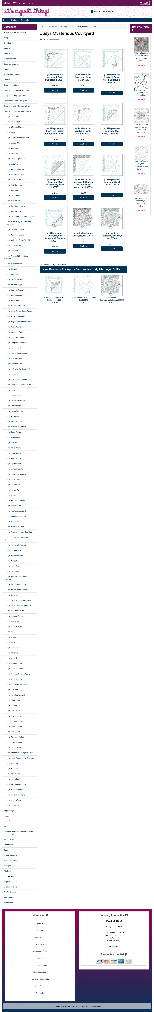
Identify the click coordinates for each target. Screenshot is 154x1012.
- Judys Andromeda (11, 153)
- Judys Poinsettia (11, 561)
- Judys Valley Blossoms (13, 742)
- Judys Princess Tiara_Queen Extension (15, 578)
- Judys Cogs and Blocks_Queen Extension (16, 257)
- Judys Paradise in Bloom (14, 527)
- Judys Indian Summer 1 (14, 448)
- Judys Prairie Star (11, 566)
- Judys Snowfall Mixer (13, 627)
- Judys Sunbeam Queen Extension (17, 674)
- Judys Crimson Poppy (13, 285)
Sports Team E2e (10, 861)
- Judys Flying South (12, 390)
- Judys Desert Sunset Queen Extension (19, 311)
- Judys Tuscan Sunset (13, 727)
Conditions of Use (40, 951)
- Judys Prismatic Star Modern (16, 590)
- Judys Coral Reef (11, 274)
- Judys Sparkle (10, 632)
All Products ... (9, 903)
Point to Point (9, 845)
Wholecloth (8, 871)
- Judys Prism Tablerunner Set (15, 584)
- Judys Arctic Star (11, 164)
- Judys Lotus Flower (12, 485)
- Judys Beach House (12, 180)
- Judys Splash (10, 637)
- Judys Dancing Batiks (13, 295)
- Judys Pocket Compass (14, 556)
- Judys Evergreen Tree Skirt (15, 343)
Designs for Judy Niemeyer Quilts (60, 27)
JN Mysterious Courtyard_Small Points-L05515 (112, 182)
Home (7, 3)
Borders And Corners (12, 75)
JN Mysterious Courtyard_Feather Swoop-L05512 (83, 131)
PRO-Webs (97, 1006)
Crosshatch (8, 43)
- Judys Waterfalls (11, 769)
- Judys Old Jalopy (11, 521)
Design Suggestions (11, 85)
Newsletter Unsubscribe (40, 979)
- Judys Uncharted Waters (14, 737)
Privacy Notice (40, 944)
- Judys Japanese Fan (12, 464)
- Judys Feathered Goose (14, 358)
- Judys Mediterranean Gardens (16, 511)
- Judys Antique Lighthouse (14, 159)
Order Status (40, 986)
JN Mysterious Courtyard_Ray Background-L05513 (112, 131)
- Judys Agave (9, 132)
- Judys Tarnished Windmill (14, 695)
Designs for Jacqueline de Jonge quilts (18, 90)
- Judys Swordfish (11, 690)
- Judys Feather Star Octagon (15, 353)
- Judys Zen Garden (11, 805)
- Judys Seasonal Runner (13, 616)
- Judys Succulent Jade (13, 663)
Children (7, 80)
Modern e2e (8, 53)
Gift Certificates (10, 892)
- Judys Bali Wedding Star (14, 174)
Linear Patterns (9, 821)
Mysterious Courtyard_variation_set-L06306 (111, 236)
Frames (7, 816)
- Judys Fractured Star (12, 406)
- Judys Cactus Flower (12, 195)
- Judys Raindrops (11, 595)
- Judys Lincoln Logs (12, 479)
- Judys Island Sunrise (12, 458)
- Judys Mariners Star (12, 506)
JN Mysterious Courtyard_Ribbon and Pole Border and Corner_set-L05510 (83, 183)
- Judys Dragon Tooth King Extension (18, 322)
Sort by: (42, 39)
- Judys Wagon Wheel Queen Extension (19, 758)
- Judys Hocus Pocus (12, 432)
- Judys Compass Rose (13, 264)
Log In (30, 3)
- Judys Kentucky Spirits (13, 469)
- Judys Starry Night (12, 658)
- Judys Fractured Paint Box (14, 401)
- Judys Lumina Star (12, 490)
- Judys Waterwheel (11, 779)
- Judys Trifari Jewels (12, 716)
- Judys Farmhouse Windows (15, 348)
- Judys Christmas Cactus (14, 235)
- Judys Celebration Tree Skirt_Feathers (19, 217)
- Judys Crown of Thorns (13, 290)
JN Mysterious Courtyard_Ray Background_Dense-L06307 (55, 183)
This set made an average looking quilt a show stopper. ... (141, 120)
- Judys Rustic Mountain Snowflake (17, 606)
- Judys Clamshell (11, 251)
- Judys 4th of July (11, 117)
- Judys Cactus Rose (12, 201)
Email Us (114, 947)
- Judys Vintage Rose (12, 748)
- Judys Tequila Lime (12, 700)
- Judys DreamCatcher (12, 327)
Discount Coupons (40, 972)
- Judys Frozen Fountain (13, 411)
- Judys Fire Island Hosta (13, 374)
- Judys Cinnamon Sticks (13, 245)
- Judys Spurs (9, 642)
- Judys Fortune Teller (12, 395)
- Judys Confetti (10, 269)
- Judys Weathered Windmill (15, 784)
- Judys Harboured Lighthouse (15, 427)
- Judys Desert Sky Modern (14, 306)
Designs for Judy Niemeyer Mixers (19, 106)
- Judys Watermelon (12, 774)
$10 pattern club (10, 59)
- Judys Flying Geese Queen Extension (18, 385)
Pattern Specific (10, 840)
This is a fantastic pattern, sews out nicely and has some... (141, 49)
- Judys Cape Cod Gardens (14, 206)
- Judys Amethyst (11, 148)
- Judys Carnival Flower (13, 211)
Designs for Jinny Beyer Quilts (15, 96)
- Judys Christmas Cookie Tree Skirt (18, 240)
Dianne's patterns (19, 887)
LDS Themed (9, 876)
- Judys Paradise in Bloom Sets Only (18, 532)
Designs (14, 20)
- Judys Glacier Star (11, 416)
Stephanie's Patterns (11, 882)
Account (40, 930)
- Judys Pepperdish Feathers (15, 545)
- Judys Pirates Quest (12, 550)
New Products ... (10, 897)
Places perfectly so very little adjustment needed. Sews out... (141, 157)
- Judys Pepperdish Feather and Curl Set (18, 538)
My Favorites (19, 3)
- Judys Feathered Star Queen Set (17, 369)
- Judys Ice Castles (11, 443)
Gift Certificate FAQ (40, 965)
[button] (145, 3)
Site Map (40, 958)
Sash (6, 850)
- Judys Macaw (10, 495)
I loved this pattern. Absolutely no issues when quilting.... (141, 194)
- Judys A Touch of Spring (14, 127)
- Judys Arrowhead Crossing (15, 169)
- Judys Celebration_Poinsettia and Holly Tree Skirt (17, 223)
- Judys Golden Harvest (13, 422)
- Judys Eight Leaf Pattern (14, 337)
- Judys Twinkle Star (12, 732)
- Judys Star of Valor (12, 653)
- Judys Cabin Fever (11, 190)
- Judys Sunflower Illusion (14, 679)
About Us (40, 923)
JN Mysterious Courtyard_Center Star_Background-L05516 (111, 78)
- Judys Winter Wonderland (14, 795)
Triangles (7, 866)
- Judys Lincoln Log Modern (15, 474)
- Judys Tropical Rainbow (14, 721)
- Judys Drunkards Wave (13, 332)
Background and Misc (12, 64)
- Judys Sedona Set (11, 621)
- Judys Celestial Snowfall (14, 230)
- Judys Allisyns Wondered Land (16, 138)
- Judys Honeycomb (12, 437)
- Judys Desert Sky (11, 301)
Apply (6, 38)
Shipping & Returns (40, 937)
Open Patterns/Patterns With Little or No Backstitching (19, 833)
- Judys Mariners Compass (14, 500)
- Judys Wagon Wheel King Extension (18, 753)
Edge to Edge (9, 811)
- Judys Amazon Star (12, 143)
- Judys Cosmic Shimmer (14, 280)
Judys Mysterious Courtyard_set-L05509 (83, 234)
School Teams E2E (11, 855)
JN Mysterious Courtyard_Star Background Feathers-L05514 (54, 237)
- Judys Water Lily (11, 763)
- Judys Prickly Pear (12, 571)
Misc (6, 826)
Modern (7, 48)
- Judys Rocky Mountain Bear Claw (17, 600)
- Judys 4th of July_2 (12, 122)
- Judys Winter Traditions (14, 790)
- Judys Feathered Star (13, 364)
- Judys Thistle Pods (12, 705)
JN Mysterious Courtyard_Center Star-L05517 (83, 77)
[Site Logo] (26, 12)
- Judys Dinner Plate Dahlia (14, 316)
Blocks (6, 69)
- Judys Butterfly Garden (13, 185)
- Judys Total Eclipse (12, 711)
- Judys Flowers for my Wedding (16, 379)
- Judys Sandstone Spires (14, 611)
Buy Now (55, 90)
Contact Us (25, 20)
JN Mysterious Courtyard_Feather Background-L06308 (55, 131)
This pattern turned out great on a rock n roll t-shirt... (141, 85)
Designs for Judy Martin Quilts (15, 101)
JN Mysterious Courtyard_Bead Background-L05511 (55, 77)
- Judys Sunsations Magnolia (15, 684)
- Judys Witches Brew (12, 800)
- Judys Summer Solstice (14, 669)
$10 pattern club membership (15, 32)
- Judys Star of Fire (11, 648)
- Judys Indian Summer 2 (14, 453)
